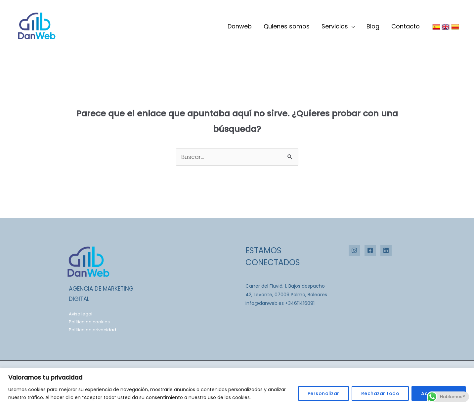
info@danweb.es (264, 303)
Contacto (405, 26)
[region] (237, 387)
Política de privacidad (92, 330)
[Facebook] (370, 250)
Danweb (240, 26)
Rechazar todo (380, 393)
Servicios (335, 26)
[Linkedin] (386, 250)
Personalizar (323, 393)
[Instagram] (354, 250)
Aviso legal (80, 314)
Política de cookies (89, 322)
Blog (372, 26)
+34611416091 (300, 303)
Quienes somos (287, 26)
